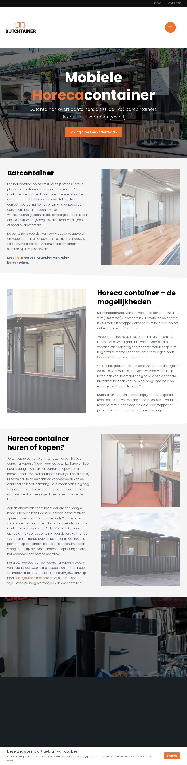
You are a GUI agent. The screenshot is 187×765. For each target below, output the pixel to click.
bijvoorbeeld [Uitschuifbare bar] (106, 357)
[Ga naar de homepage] (21, 27)
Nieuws (156, 3)
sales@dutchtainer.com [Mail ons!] (32, 578)
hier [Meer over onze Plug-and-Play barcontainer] (18, 257)
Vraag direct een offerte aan (93, 132)
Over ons (174, 3)
